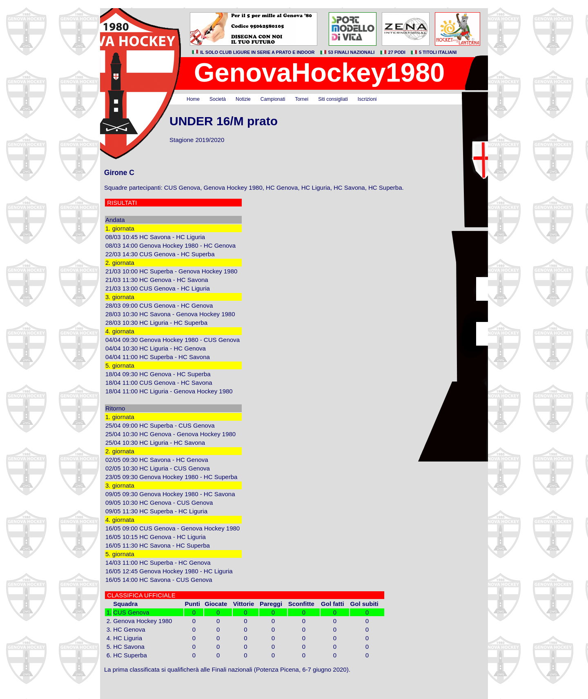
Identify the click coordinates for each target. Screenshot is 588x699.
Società (217, 99)
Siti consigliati (333, 99)
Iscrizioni (367, 99)
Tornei (301, 99)
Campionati (273, 99)
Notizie (243, 99)
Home (193, 99)
